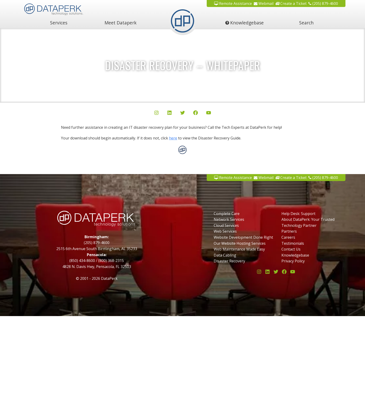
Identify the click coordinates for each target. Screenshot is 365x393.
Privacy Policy (293, 261)
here (173, 138)
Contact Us (291, 249)
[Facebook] (195, 113)
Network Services (229, 219)
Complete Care (227, 213)
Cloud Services (226, 225)
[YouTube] (208, 113)
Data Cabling (225, 255)
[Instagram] (156, 113)
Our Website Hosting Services (240, 243)
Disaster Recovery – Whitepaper (182, 65)
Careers (288, 237)
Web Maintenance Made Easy (239, 249)
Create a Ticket (291, 3)
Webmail (264, 3)
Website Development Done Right (243, 237)
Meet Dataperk (121, 23)
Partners (289, 231)
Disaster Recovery (229, 261)
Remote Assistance (233, 3)
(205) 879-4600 (323, 3)
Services (58, 23)
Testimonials (292, 243)
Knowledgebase (244, 23)
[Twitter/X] (182, 113)
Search (306, 23)
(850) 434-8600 (82, 260)
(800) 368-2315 (111, 260)
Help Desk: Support (298, 213)
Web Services (225, 231)
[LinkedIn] (169, 113)
